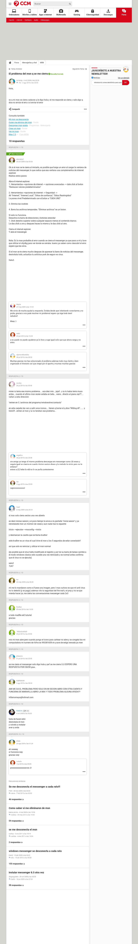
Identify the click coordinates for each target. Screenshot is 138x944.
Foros (124, 12)
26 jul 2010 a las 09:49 (24, 386)
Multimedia (61, 12)
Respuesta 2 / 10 (16, 376)
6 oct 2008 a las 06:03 (24, 713)
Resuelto (53, 74)
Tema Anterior (16, 69)
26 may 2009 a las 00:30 (24, 582)
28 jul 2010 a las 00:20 (24, 357)
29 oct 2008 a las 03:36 (24, 162)
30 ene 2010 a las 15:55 (24, 609)
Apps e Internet (45, 12)
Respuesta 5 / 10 (16, 600)
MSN (42, 63)
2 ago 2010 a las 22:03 (30, 83)
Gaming (77, 12)
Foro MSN (24, 134)
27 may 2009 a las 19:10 (25, 307)
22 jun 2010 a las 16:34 (24, 336)
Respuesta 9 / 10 (16, 704)
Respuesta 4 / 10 (16, 573)
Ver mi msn (14, 131)
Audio (36, 20)
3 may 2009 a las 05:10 (24, 510)
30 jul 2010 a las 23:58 (24, 458)
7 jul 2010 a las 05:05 (23, 764)
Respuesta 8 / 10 (16, 674)
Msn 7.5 (12, 134)
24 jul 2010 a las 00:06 (24, 634)
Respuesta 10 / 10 (16, 734)
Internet (19, 20)
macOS (11, 20)
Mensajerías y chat (29, 63)
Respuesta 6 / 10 (16, 625)
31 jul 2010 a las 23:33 (24, 658)
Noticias (96, 78)
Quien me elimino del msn (20, 122)
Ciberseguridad (92, 12)
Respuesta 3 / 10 (16, 500)
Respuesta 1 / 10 (16, 147)
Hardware (28, 20)
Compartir (16, 109)
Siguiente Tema (78, 69)
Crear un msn (15, 128)
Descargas (108, 12)
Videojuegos (45, 20)
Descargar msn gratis (18, 125)
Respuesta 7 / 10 (16, 649)
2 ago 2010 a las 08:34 (24, 683)
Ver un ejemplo (123, 78)
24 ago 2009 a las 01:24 (24, 743)
